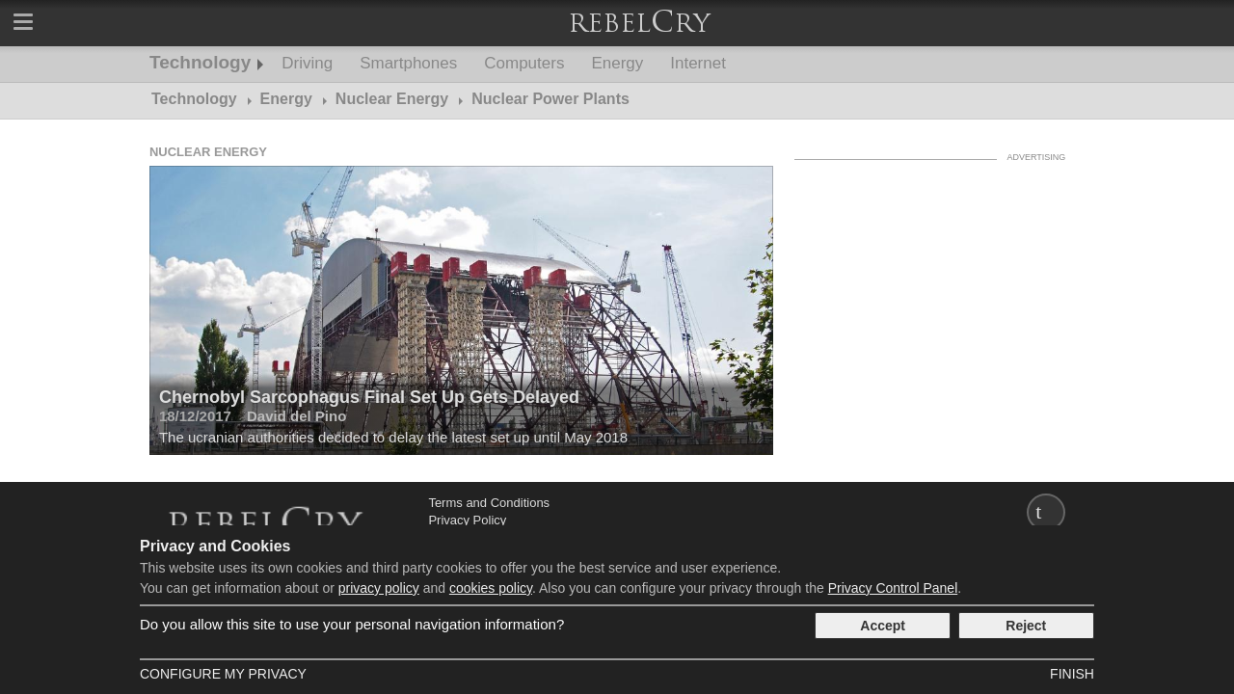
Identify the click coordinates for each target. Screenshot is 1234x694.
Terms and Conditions (489, 502)
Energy (617, 63)
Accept (882, 625)
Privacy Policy (467, 520)
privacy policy (378, 588)
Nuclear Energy (208, 152)
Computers (524, 63)
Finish (1072, 673)
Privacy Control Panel (893, 588)
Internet (698, 63)
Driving (307, 63)
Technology (200, 62)
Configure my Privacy (223, 673)
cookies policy (490, 588)
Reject (1026, 625)
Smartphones (408, 63)
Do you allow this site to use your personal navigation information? (352, 624)
